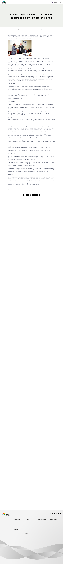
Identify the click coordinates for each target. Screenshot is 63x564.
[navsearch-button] (60, 2)
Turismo (31, 11)
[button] (42, 29)
